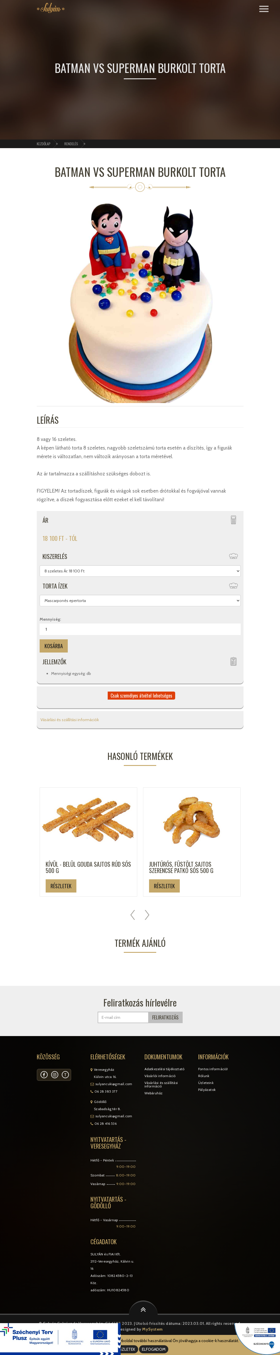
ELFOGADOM (153, 1349)
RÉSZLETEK (125, 1349)
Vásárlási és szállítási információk (69, 719)
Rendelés (71, 143)
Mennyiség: (50, 619)
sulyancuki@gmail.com (113, 1084)
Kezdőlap (44, 143)
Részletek (61, 886)
